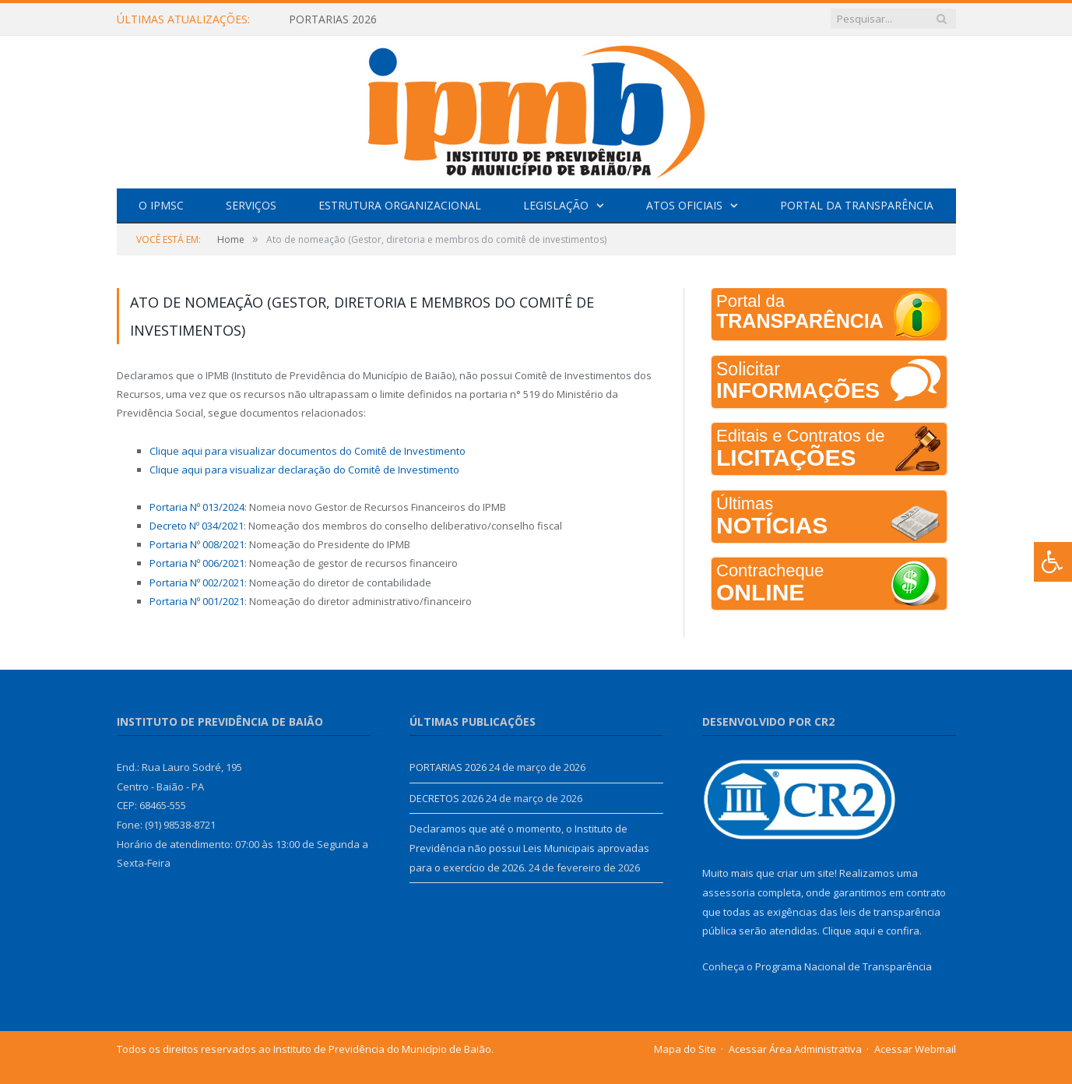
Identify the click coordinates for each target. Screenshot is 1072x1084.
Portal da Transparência (856, 205)
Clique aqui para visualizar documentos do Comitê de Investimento (307, 451)
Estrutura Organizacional (399, 205)
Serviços (251, 205)
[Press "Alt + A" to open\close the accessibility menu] (1053, 562)
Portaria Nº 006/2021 (196, 563)
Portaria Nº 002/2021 (196, 582)
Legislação (556, 205)
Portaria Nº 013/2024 (196, 507)
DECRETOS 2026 (446, 798)
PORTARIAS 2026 (333, 19)
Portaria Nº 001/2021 (196, 601)
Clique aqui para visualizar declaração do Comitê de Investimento (304, 470)
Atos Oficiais (684, 205)
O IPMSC (161, 205)
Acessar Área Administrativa (795, 1049)
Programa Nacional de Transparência (843, 966)
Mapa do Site (685, 1049)
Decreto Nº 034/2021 (196, 526)
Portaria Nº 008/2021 (196, 544)
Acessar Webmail (915, 1049)
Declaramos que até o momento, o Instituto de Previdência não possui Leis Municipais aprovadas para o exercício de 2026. (529, 848)
